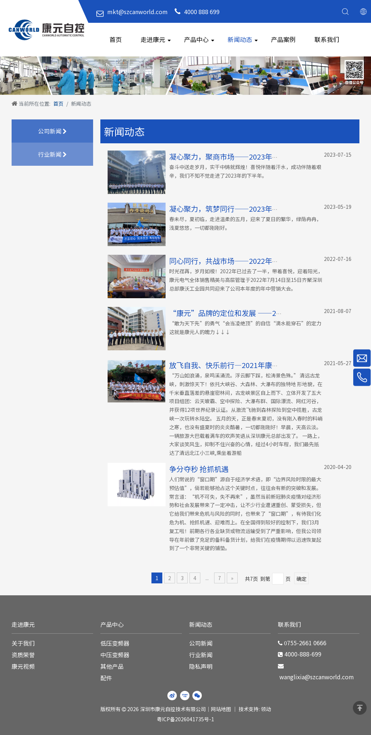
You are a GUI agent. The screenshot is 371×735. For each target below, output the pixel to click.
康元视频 (23, 666)
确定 (301, 578)
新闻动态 (240, 39)
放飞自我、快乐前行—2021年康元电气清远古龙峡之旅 (257, 365)
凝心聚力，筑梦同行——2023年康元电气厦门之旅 (249, 208)
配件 (106, 677)
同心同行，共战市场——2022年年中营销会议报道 (249, 260)
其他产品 (112, 666)
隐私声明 (200, 666)
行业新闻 (52, 155)
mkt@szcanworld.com (137, 11)
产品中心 (196, 39)
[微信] (197, 695)
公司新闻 (52, 131)
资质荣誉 (23, 654)
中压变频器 (114, 654)
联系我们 (326, 39)
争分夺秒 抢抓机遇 (199, 469)
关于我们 (23, 643)
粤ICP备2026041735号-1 (185, 719)
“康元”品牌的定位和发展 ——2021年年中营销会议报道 (261, 313)
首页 (115, 39)
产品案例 (283, 39)
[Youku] (184, 695)
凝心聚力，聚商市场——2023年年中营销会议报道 (249, 156)
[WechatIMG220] (185, 75)
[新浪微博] (172, 695)
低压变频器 (114, 643)
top (360, 708)
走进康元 (153, 39)
